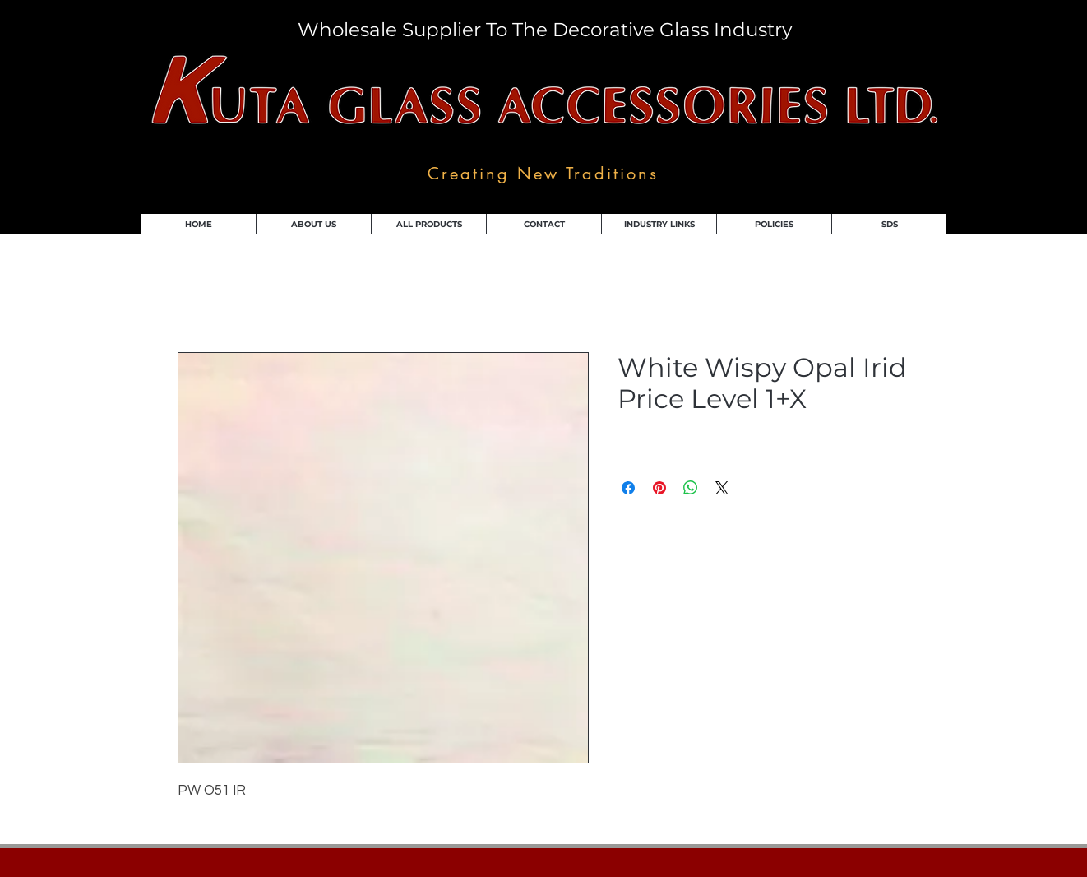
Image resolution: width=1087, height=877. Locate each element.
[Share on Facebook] (628, 488)
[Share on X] (722, 488)
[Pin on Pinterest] (659, 488)
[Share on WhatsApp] (691, 488)
